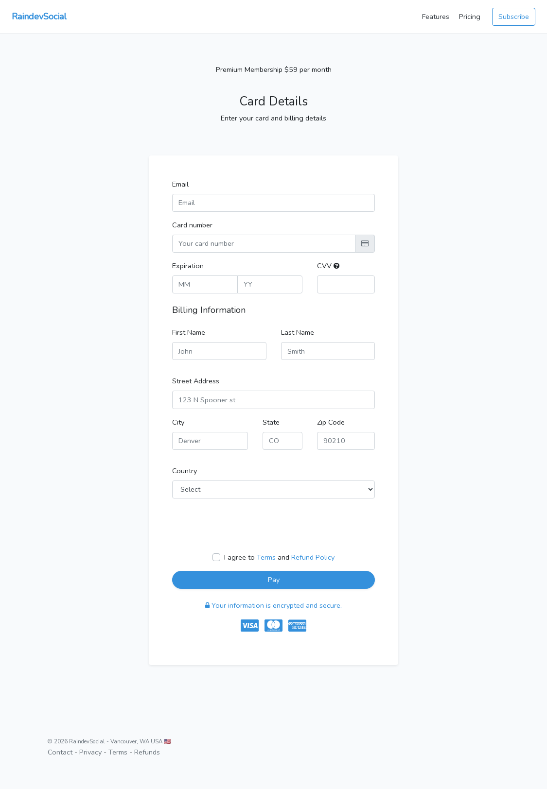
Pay (274, 579)
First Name (188, 332)
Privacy (90, 752)
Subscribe (513, 16)
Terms (266, 557)
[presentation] (246, 525)
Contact (60, 752)
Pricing (469, 16)
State (271, 422)
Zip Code (331, 422)
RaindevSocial (39, 16)
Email (180, 184)
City (178, 422)
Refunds (147, 752)
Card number (192, 225)
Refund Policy (313, 557)
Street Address (195, 381)
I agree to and (279, 557)
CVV (328, 266)
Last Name (297, 332)
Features (435, 16)
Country (184, 471)
